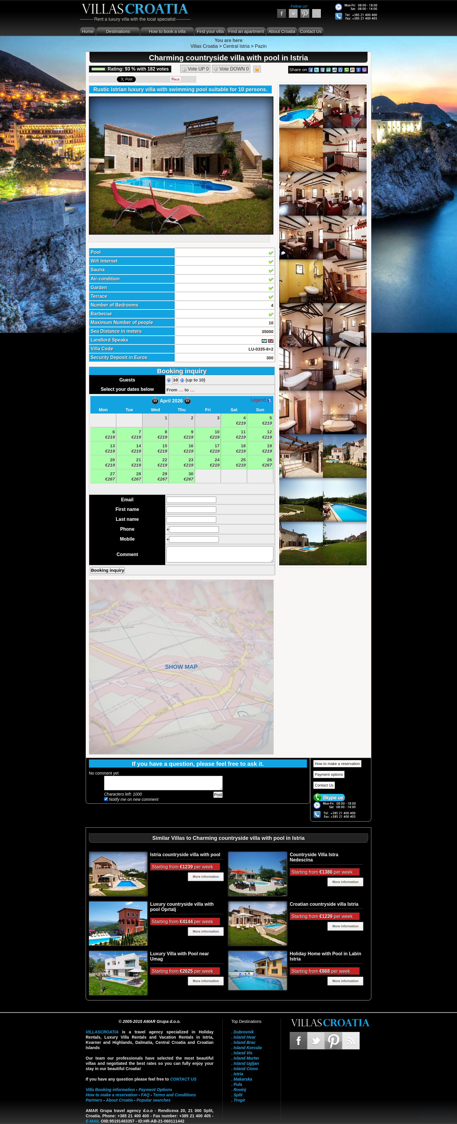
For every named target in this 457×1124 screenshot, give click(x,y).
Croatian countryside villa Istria (324, 904)
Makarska (242, 1079)
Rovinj (239, 1089)
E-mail (93, 1121)
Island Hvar (244, 1037)
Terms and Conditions (174, 1095)
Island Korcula (247, 1047)
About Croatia (281, 31)
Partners (94, 1100)
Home (88, 31)
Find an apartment (246, 31)
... (181, 389)
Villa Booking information (110, 1089)
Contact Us (310, 31)
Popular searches (153, 1100)
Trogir (239, 1100)
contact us (183, 1079)
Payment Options (155, 1089)
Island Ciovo (245, 1068)
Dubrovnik (243, 1032)
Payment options (329, 774)
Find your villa (210, 31)
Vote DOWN (231, 69)
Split (237, 1095)
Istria (238, 1074)
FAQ (145, 1095)
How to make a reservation (337, 763)
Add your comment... (163, 783)
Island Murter (246, 1058)
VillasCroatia (102, 1032)
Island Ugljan (246, 1063)
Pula (237, 1084)
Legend (261, 399)
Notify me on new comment (131, 799)
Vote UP (195, 69)
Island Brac (244, 1042)
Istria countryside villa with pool (185, 854)
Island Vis (242, 1053)
